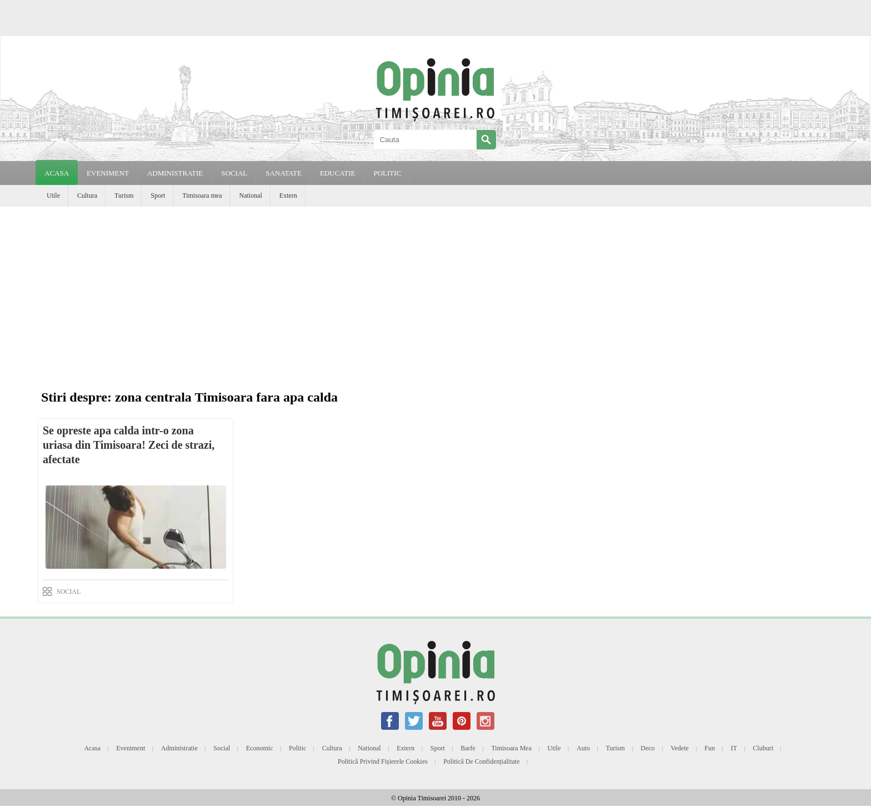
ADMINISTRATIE (175, 173)
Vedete (679, 748)
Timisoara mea (202, 195)
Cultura (87, 195)
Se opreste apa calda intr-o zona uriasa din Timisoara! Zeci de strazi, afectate (128, 444)
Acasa (56, 173)
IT (734, 748)
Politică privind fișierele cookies (383, 761)
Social (221, 748)
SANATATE (284, 173)
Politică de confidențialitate (481, 761)
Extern (288, 195)
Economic (259, 748)
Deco (647, 748)
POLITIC (387, 173)
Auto (583, 748)
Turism (123, 195)
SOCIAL (234, 173)
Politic (297, 748)
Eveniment (130, 748)
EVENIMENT (108, 173)
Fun (709, 748)
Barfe (467, 748)
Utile (53, 195)
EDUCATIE (338, 173)
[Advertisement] (435, 290)
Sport (158, 195)
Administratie (179, 748)
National (250, 195)
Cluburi (763, 748)
